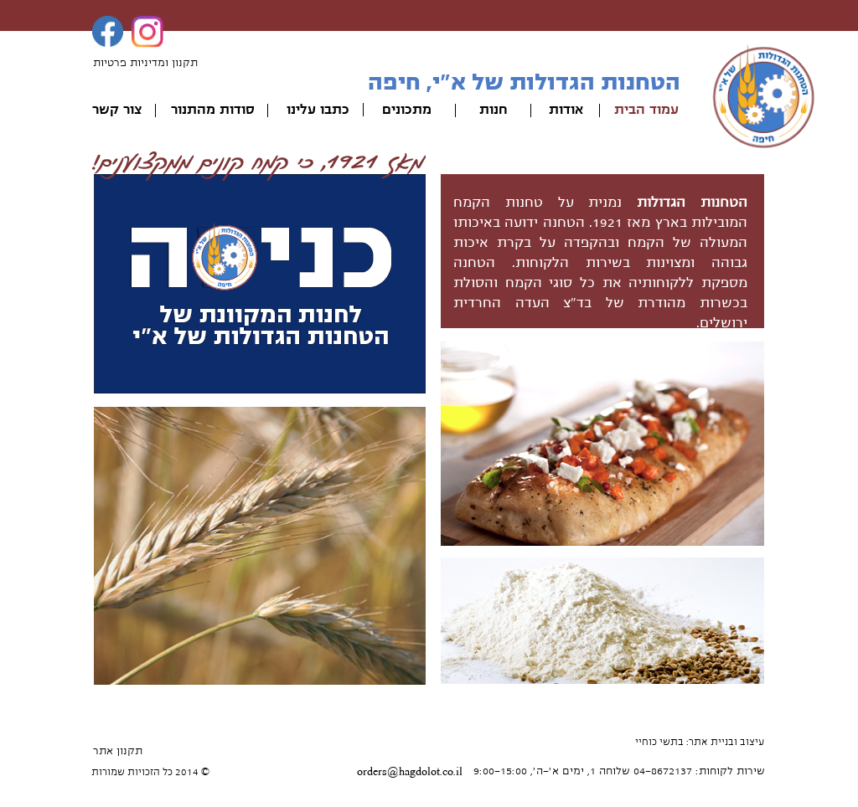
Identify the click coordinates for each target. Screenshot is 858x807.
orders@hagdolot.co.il (410, 772)
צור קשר (117, 109)
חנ (501, 109)
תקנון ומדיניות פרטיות (145, 63)
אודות (566, 109)
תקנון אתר (117, 751)
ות (486, 109)
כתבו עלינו (318, 109)
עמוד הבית (646, 109)
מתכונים (407, 109)
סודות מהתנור (213, 109)
